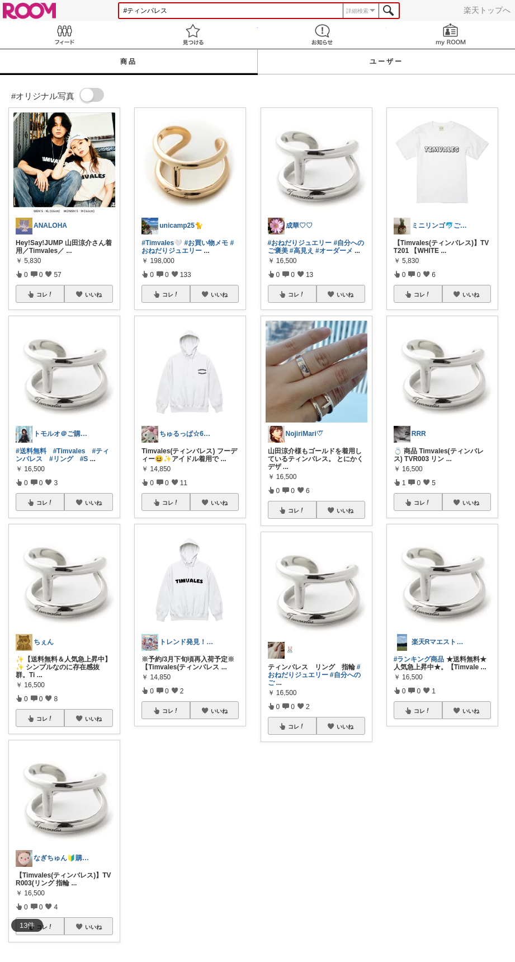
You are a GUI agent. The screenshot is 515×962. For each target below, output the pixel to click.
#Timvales (69, 451)
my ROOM (450, 34)
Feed (64, 34)
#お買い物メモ (206, 243)
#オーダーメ (334, 251)
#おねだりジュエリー (187, 247)
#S (84, 459)
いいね (93, 294)
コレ (44, 294)
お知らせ (322, 34)
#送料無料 (31, 451)
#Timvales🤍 (161, 243)
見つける (193, 34)
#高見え (302, 251)
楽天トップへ (487, 10)
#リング (61, 459)
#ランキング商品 (419, 659)
